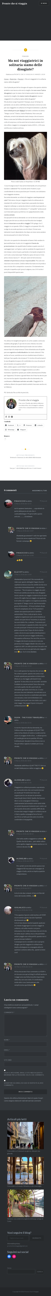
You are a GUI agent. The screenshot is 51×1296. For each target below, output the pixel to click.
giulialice (19, 907)
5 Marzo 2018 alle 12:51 (22, 504)
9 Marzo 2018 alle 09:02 (25, 861)
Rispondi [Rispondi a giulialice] (44, 907)
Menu (45, 3)
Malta (22, 110)
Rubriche (13, 79)
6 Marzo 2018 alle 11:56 (22, 782)
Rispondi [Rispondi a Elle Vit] (44, 572)
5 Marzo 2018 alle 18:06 (22, 761)
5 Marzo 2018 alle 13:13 (22, 666)
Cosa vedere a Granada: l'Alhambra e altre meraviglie (24, 1186)
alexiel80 (19, 780)
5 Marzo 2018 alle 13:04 (22, 574)
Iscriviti (36, 1238)
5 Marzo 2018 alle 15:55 (22, 723)
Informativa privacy (13, 1243)
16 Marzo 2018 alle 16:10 (23, 967)
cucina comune (9, 215)
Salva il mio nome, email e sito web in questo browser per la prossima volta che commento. (24, 1074)
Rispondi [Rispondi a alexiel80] (44, 780)
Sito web (7, 1060)
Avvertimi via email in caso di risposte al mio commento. (23, 1084)
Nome (7, 1040)
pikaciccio (19, 501)
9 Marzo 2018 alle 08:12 (25, 834)
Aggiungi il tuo (39, 490)
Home (6, 79)
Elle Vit (18, 572)
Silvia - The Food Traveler (28, 717)
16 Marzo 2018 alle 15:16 (23, 910)
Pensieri (25, 56)
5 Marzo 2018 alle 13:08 (25, 555)
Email (7, 1050)
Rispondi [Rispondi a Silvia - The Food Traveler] (44, 717)
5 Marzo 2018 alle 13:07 (25, 531)
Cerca (9, 1268)
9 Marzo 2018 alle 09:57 (22, 888)
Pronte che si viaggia (14, 3)
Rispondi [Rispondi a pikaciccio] (44, 501)
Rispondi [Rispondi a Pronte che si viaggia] (44, 528)
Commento (9, 1012)
